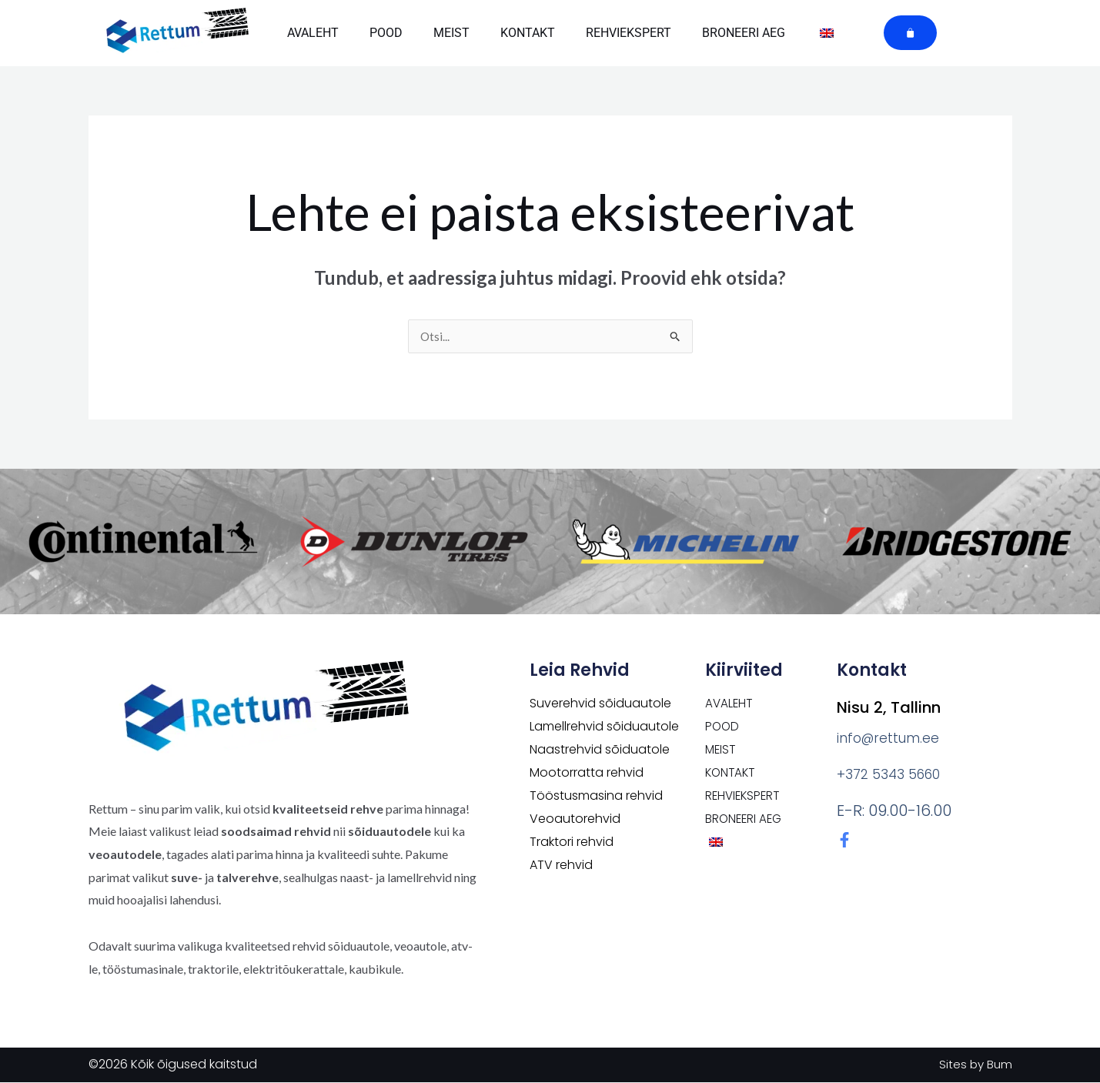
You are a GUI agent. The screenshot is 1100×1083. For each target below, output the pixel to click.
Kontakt (527, 32)
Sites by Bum (974, 1065)
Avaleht (313, 32)
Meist (451, 32)
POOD (386, 32)
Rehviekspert (628, 32)
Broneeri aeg (743, 32)
